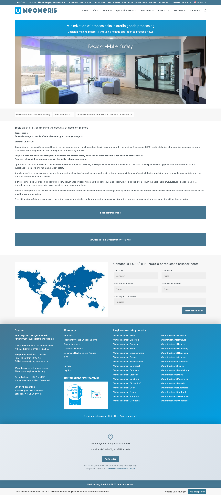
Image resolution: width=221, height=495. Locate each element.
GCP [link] (66, 361)
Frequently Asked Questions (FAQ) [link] (81, 340)
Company (136, 273)
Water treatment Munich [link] (173, 383)
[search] (205, 10)
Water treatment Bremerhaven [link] (128, 361)
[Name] (184, 275)
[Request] (160, 301)
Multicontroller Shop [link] (137, 2)
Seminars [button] (179, 10)
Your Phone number (136, 286)
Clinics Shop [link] (99, 2)
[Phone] (136, 289)
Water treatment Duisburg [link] (126, 379)
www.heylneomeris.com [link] (36, 368)
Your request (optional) (160, 299)
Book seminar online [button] (110, 213)
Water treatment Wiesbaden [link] (175, 396)
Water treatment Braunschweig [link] (128, 353)
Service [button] (195, 10)
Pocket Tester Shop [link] (117, 2)
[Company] (136, 275)
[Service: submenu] (199, 10)
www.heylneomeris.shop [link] (33, 371)
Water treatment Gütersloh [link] (174, 335)
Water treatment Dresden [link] (125, 374)
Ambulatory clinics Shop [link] (80, 2)
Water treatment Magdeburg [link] (175, 370)
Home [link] (85, 10)
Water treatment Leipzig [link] (172, 366)
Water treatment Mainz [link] (172, 374)
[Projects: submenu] (168, 10)
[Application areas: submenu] (135, 10)
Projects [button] (163, 10)
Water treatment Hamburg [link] (173, 340)
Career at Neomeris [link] (73, 348)
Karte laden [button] (110, 459)
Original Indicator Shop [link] (159, 2)
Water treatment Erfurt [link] (124, 387)
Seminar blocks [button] (62, 114)
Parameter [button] (147, 10)
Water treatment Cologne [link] (173, 357)
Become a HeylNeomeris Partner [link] (80, 353)
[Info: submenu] (97, 10)
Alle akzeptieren (197, 491)
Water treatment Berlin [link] (124, 335)
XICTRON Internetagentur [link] (120, 484)
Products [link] (107, 10)
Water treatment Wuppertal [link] (174, 400)
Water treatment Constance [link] (174, 361)
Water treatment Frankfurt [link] (126, 396)
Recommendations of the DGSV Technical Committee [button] (103, 114)
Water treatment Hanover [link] (173, 344)
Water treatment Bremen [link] (125, 357)
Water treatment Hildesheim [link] (174, 353)
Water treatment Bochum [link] (125, 344)
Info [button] (95, 10)
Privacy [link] (67, 366)
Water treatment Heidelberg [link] (174, 348)
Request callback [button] (194, 310)
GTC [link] (66, 357)
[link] (200, 2)
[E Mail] (184, 289)
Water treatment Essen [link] (124, 392)
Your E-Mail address (184, 286)
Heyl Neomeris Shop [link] (182, 2)
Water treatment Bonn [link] (124, 348)
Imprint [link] (67, 370)
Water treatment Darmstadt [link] (126, 366)
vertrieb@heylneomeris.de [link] (35, 361)
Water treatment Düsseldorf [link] (127, 383)
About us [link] (68, 335)
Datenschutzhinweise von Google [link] (121, 469)
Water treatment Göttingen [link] (126, 400)
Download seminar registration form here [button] (110, 240)
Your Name (184, 273)
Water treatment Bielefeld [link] (126, 340)
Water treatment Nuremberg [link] (174, 387)
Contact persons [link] (72, 344)
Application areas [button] (126, 10)
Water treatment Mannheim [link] (174, 379)
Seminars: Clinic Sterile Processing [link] (33, 114)
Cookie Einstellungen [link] (175, 491)
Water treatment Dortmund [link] (126, 370)
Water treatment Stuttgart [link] (173, 392)
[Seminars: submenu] (184, 10)
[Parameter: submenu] (152, 10)
